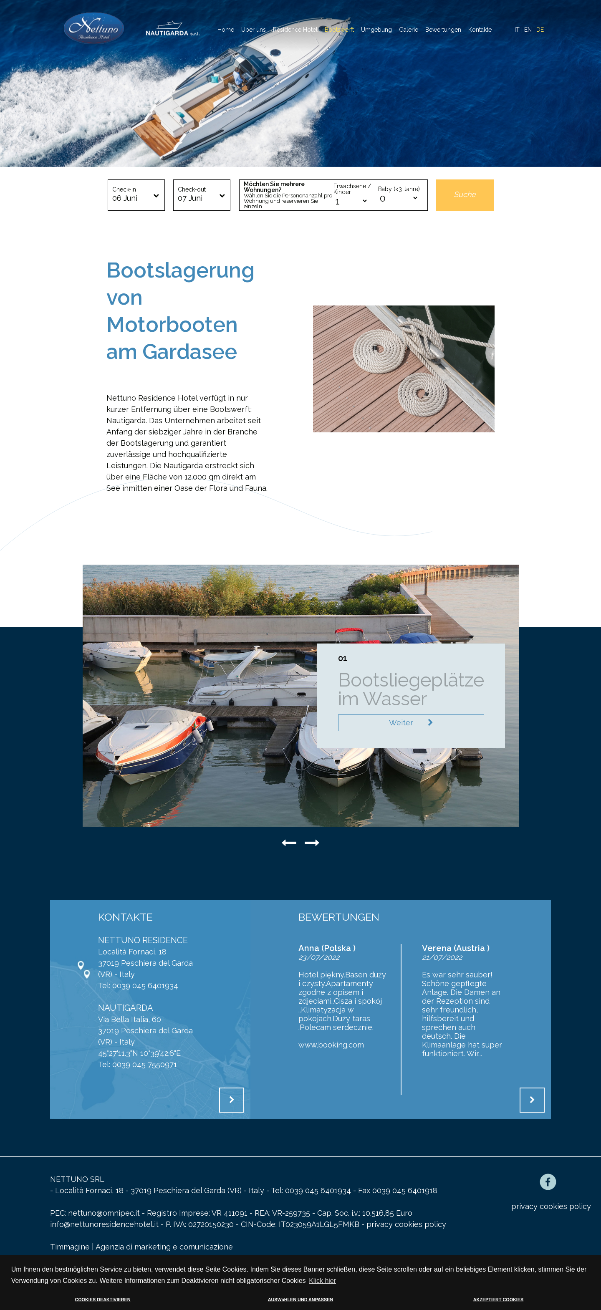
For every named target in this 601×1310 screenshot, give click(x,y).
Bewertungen (443, 29)
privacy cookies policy (406, 1224)
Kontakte (480, 29)
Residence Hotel (295, 29)
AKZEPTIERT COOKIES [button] (498, 1299)
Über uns (253, 29)
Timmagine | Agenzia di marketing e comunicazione (141, 1246)
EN (528, 29)
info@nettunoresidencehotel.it (105, 1224)
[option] (300, 83)
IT (517, 29)
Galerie (408, 29)
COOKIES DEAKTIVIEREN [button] (102, 1299)
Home (225, 29)
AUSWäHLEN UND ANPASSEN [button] (300, 1299)
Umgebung (376, 29)
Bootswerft (339, 29)
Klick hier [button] (322, 1280)
